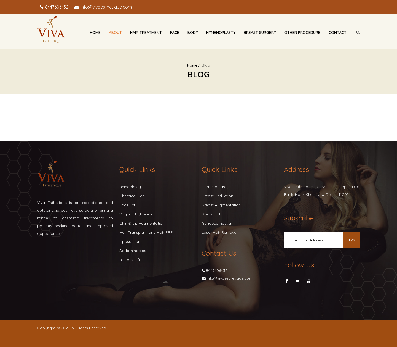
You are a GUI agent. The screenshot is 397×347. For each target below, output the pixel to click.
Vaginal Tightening (136, 214)
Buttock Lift (129, 259)
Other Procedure (302, 32)
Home (95, 32)
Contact (338, 32)
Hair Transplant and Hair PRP (146, 232)
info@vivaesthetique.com (105, 7)
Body (192, 32)
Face (174, 32)
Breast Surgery (260, 32)
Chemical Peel (132, 195)
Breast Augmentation (221, 205)
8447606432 (56, 7)
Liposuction (129, 241)
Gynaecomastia (216, 223)
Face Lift (127, 205)
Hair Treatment (146, 32)
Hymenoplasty (220, 32)
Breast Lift (211, 214)
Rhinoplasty (130, 186)
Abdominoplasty (134, 250)
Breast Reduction (217, 195)
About (115, 32)
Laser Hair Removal (219, 232)
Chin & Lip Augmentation (142, 223)
